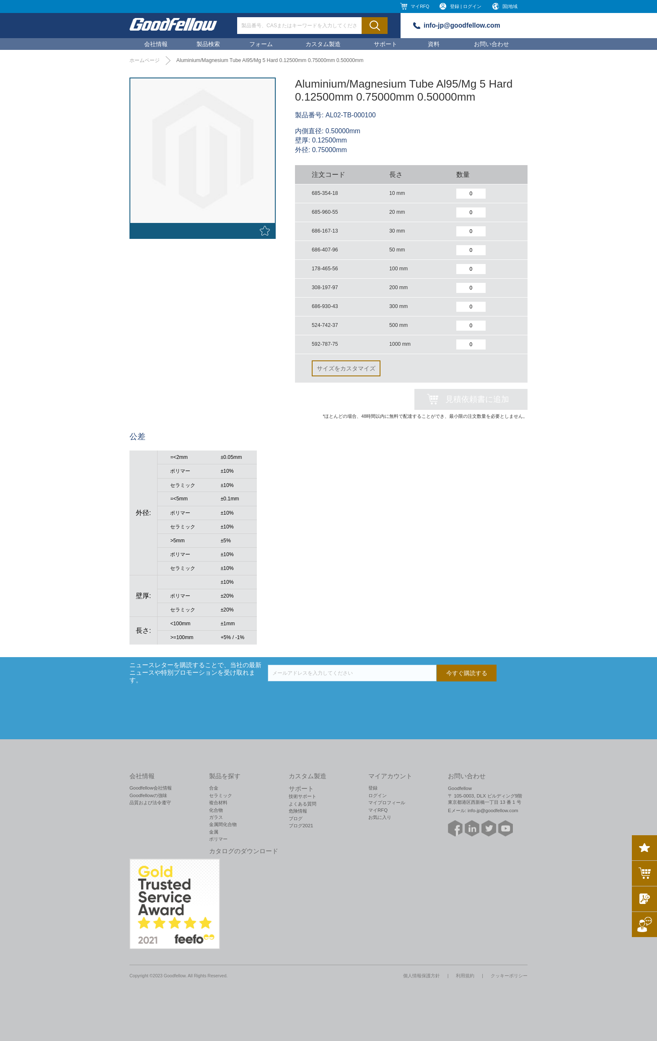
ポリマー (218, 839)
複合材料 (218, 802)
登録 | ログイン (465, 6)
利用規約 (465, 975)
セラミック (220, 795)
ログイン (377, 795)
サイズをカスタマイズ (346, 368)
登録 (373, 787)
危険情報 (298, 810)
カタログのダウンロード (243, 851)
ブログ (296, 818)
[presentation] (331, 697)
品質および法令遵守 (150, 802)
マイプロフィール (386, 802)
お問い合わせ (491, 44)
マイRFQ (420, 6)
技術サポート (302, 796)
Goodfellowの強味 (148, 795)
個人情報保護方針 (421, 975)
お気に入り (379, 817)
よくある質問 (302, 803)
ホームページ (144, 60)
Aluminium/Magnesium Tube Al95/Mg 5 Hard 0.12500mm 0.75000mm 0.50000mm (270, 60)
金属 (213, 831)
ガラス (216, 817)
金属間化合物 (223, 824)
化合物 (216, 810)
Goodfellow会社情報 (150, 787)
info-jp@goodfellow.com (462, 25)
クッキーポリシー (509, 975)
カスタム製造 (323, 44)
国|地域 (509, 6)
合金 (213, 787)
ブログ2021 (301, 825)
